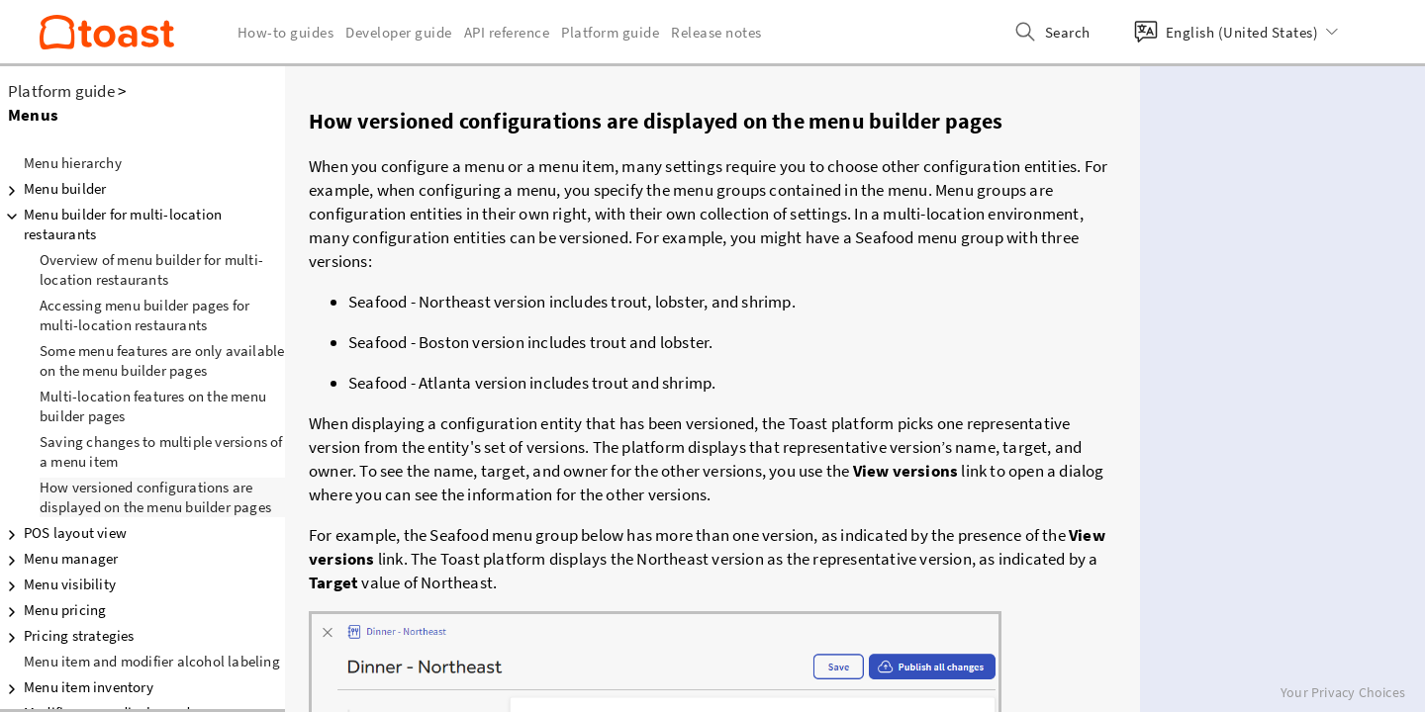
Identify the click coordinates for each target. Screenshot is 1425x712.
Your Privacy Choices (1343, 692)
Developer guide (398, 32)
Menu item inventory (76, 687)
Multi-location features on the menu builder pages (153, 406)
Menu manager (59, 559)
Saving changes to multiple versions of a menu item (161, 451)
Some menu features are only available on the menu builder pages (162, 360)
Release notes (716, 32)
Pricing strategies (67, 636)
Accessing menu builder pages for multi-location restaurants (144, 315)
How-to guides (286, 32)
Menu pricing (53, 610)
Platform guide (61, 91)
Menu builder (53, 189)
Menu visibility (58, 584)
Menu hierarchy (73, 162)
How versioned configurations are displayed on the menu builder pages (155, 497)
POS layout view (63, 533)
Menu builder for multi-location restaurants (111, 224)
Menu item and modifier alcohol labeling (152, 661)
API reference (507, 32)
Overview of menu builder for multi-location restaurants (151, 269)
